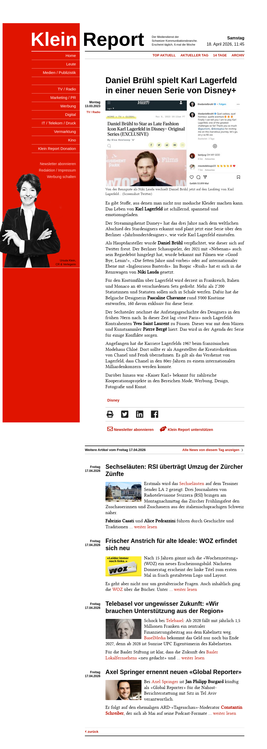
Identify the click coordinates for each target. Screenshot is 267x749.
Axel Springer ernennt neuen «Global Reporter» (173, 672)
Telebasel (174, 620)
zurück (92, 732)
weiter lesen (145, 526)
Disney (113, 400)
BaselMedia (155, 637)
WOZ (117, 589)
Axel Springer (165, 681)
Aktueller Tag (194, 55)
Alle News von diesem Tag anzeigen (213, 450)
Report (113, 39)
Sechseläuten (191, 483)
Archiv (238, 55)
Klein (54, 39)
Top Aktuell (164, 55)
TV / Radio (93, 112)
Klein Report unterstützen (186, 430)
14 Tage (220, 55)
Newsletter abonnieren (130, 430)
